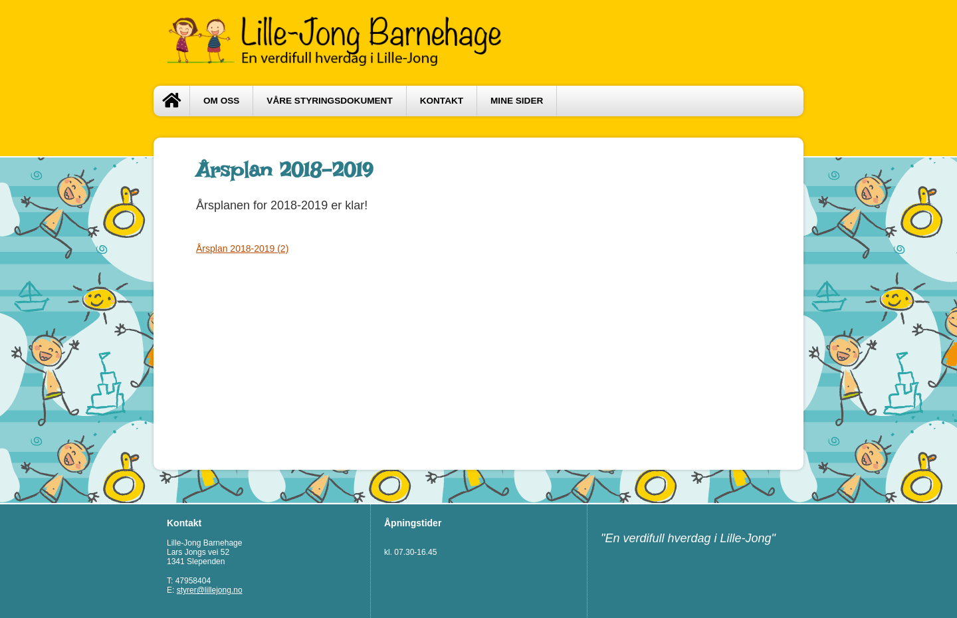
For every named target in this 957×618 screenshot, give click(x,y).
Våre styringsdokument (329, 101)
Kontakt (441, 101)
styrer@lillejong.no (210, 590)
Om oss (221, 101)
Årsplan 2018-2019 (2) (242, 248)
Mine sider (516, 101)
